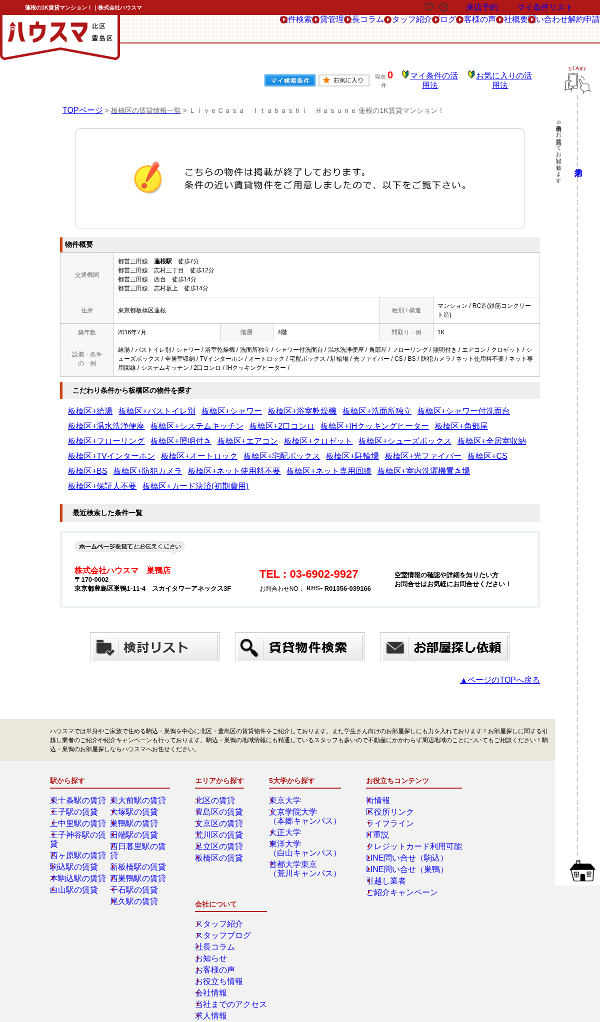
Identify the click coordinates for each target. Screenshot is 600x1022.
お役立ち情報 (486, 835)
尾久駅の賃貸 (136, 870)
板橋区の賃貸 (220, 835)
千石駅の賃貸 (136, 858)
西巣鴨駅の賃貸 (139, 847)
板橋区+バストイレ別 (136, 404)
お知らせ (480, 812)
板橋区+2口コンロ (168, 419)
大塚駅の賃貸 (136, 789)
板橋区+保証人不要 (506, 449)
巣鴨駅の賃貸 (136, 801)
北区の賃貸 (217, 778)
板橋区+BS (182, 449)
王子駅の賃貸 (76, 789)
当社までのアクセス (495, 858)
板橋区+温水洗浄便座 (441, 404)
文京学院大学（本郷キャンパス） (303, 794)
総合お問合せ (86, 925)
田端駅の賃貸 (136, 812)
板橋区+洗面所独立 (306, 404)
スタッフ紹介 (319, 29)
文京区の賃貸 (220, 801)
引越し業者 (378, 858)
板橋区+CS (147, 449)
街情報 (372, 778)
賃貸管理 (210, 29)
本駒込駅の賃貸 (79, 847)
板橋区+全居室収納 (226, 434)
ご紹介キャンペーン (390, 870)
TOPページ (80, 103)
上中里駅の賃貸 (79, 801)
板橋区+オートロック (358, 434)
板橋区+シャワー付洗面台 (372, 404)
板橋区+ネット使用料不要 (295, 449)
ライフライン (381, 801)
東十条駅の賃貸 (79, 778)
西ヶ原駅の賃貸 (79, 824)
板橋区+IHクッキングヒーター (239, 419)
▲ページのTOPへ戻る (510, 657)
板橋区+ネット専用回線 (368, 449)
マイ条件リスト (545, 7)
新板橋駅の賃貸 (139, 835)
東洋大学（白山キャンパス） (303, 826)
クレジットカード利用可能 (399, 824)
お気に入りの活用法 (507, 77)
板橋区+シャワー (193, 404)
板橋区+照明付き (417, 419)
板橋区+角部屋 (306, 419)
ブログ (370, 29)
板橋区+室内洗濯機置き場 (440, 449)
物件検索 (162, 29)
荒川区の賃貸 (220, 812)
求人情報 (480, 870)
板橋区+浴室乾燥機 (248, 404)
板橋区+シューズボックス (160, 434)
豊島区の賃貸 (220, 789)
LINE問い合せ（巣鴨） (393, 847)
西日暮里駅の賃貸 (142, 824)
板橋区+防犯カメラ (228, 449)
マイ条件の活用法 (442, 77)
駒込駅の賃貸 (76, 835)
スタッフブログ (489, 789)
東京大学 (288, 778)
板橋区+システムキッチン (103, 419)
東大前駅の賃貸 (139, 778)
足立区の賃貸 (220, 824)
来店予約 (159, 925)
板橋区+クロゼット (94, 434)
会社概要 (469, 29)
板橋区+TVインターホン (291, 434)
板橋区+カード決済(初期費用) (108, 464)
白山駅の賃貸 (76, 858)
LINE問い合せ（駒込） (393, 835)
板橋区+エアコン (469, 419)
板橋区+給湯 (85, 404)
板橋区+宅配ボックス (421, 434)
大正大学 (288, 810)
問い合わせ (520, 29)
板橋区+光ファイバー (97, 449)
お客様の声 (418, 29)
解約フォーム (86, 948)
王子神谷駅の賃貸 (82, 812)
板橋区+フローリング (360, 419)
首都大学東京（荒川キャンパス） (303, 847)
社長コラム (261, 29)
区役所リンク (381, 789)
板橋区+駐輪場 (476, 434)
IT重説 (371, 812)
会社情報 (480, 847)
